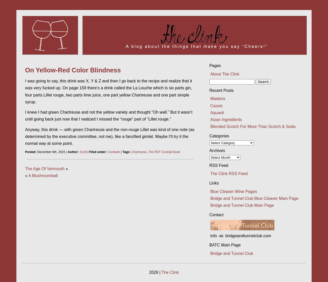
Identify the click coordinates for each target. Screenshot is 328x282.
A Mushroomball (43, 175)
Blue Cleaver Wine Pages (233, 191)
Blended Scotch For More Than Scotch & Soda (252, 126)
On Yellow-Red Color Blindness (73, 70)
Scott (83, 152)
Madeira (217, 98)
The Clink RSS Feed (229, 173)
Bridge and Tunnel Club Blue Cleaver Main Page (254, 198)
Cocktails (114, 152)
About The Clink (225, 74)
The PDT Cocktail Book (164, 152)
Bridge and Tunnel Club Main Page (242, 205)
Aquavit (217, 113)
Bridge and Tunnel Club (231, 253)
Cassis (216, 106)
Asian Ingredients (226, 119)
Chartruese (139, 152)
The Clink (170, 272)
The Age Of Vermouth (45, 169)
